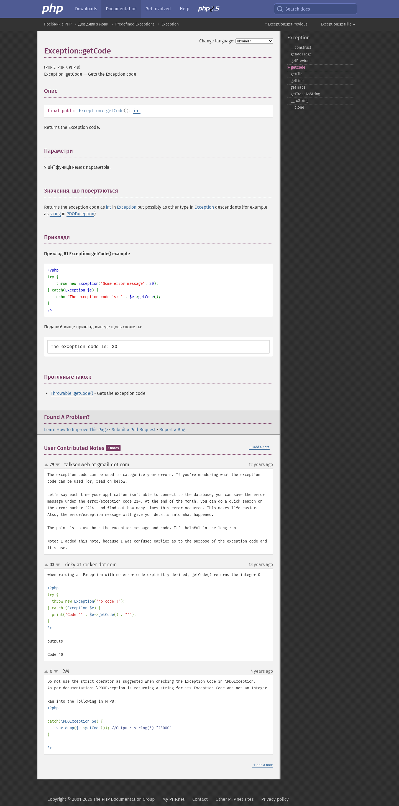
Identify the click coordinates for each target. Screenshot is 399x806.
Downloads (86, 8)
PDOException (80, 213)
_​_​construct (301, 47)
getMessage (301, 54)
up (47, 465)
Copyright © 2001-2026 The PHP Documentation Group (101, 799)
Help (184, 8)
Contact (200, 799)
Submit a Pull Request (134, 429)
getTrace (298, 87)
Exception (170, 24)
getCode (298, 67)
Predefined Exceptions (135, 24)
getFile (297, 74)
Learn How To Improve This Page (76, 429)
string (55, 213)
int (136, 110)
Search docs (293, 9)
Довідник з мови (93, 24)
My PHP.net (173, 799)
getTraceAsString (305, 94)
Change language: (216, 41)
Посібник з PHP (57, 24)
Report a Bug (172, 429)
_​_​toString (299, 100)
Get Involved (158, 8)
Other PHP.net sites (235, 799)
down (57, 465)
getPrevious (301, 60)
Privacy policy (275, 799)
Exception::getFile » (338, 24)
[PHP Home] (53, 9)
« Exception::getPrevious (286, 24)
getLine (297, 80)
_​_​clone (297, 107)
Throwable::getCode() (72, 393)
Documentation (121, 8)
